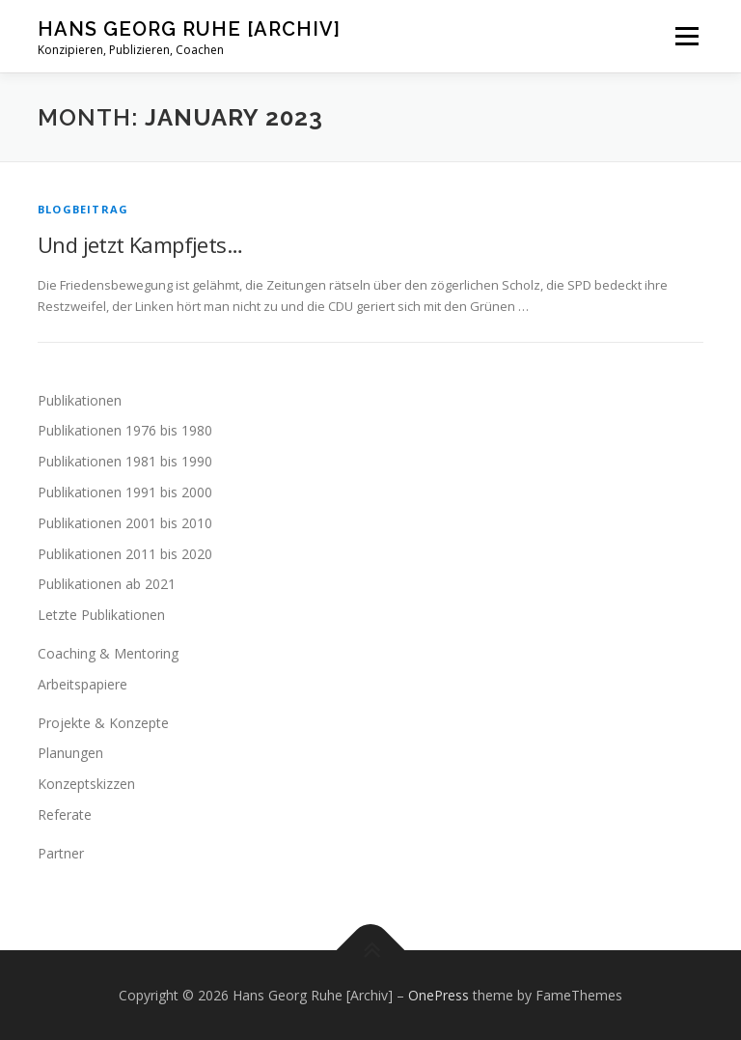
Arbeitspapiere (82, 684)
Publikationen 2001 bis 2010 (125, 523)
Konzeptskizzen (86, 783)
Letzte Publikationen (101, 614)
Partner (61, 853)
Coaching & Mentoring (108, 653)
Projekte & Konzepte (103, 723)
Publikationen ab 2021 (107, 584)
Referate (65, 814)
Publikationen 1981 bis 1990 (125, 461)
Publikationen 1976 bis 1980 (125, 430)
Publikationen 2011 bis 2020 (125, 554)
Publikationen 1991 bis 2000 (125, 492)
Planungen (70, 753)
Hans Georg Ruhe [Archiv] (189, 29)
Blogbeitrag (83, 209)
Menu (686, 35)
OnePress (438, 995)
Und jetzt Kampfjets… (140, 244)
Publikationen (80, 400)
